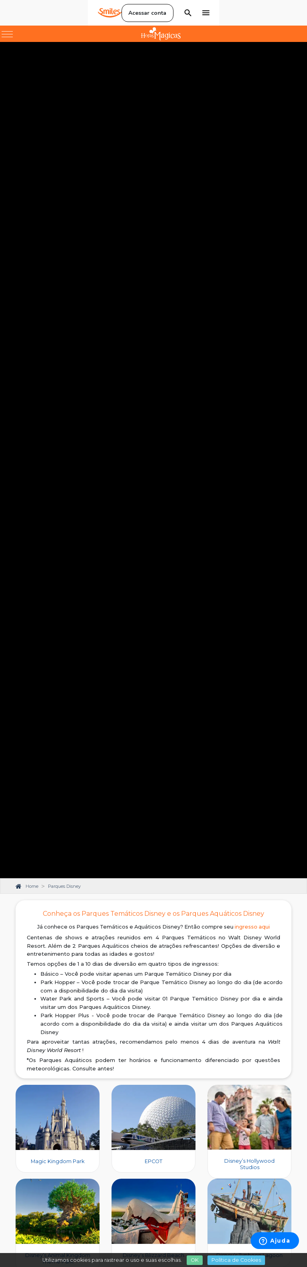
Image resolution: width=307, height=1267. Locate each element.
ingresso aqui (252, 927)
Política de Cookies (236, 1260)
